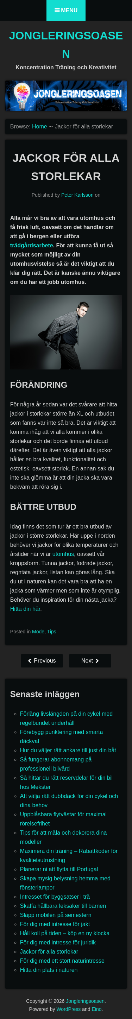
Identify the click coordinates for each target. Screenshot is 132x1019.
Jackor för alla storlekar (49, 952)
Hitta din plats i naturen (49, 970)
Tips (51, 631)
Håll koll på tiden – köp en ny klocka (64, 933)
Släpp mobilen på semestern (56, 915)
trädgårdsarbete (31, 245)
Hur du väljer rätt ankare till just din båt (68, 750)
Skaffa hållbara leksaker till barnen (63, 906)
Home (39, 126)
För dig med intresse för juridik (58, 942)
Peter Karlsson (77, 195)
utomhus (63, 554)
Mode (38, 631)
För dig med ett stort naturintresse (62, 961)
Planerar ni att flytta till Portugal (59, 869)
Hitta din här (25, 609)
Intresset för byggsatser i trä (55, 897)
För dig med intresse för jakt (55, 924)
